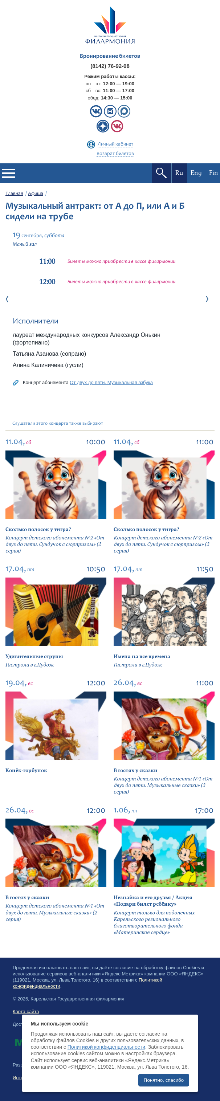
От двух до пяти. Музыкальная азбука (111, 382)
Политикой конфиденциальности (106, 1047)
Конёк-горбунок (26, 770)
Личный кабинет (115, 144)
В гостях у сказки (136, 770)
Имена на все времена (142, 656)
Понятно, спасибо (164, 1080)
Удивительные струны (34, 656)
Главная (14, 193)
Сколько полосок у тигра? (38, 529)
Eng (196, 173)
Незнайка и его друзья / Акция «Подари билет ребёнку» (153, 901)
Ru (179, 173)
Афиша (35, 193)
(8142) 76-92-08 (110, 66)
